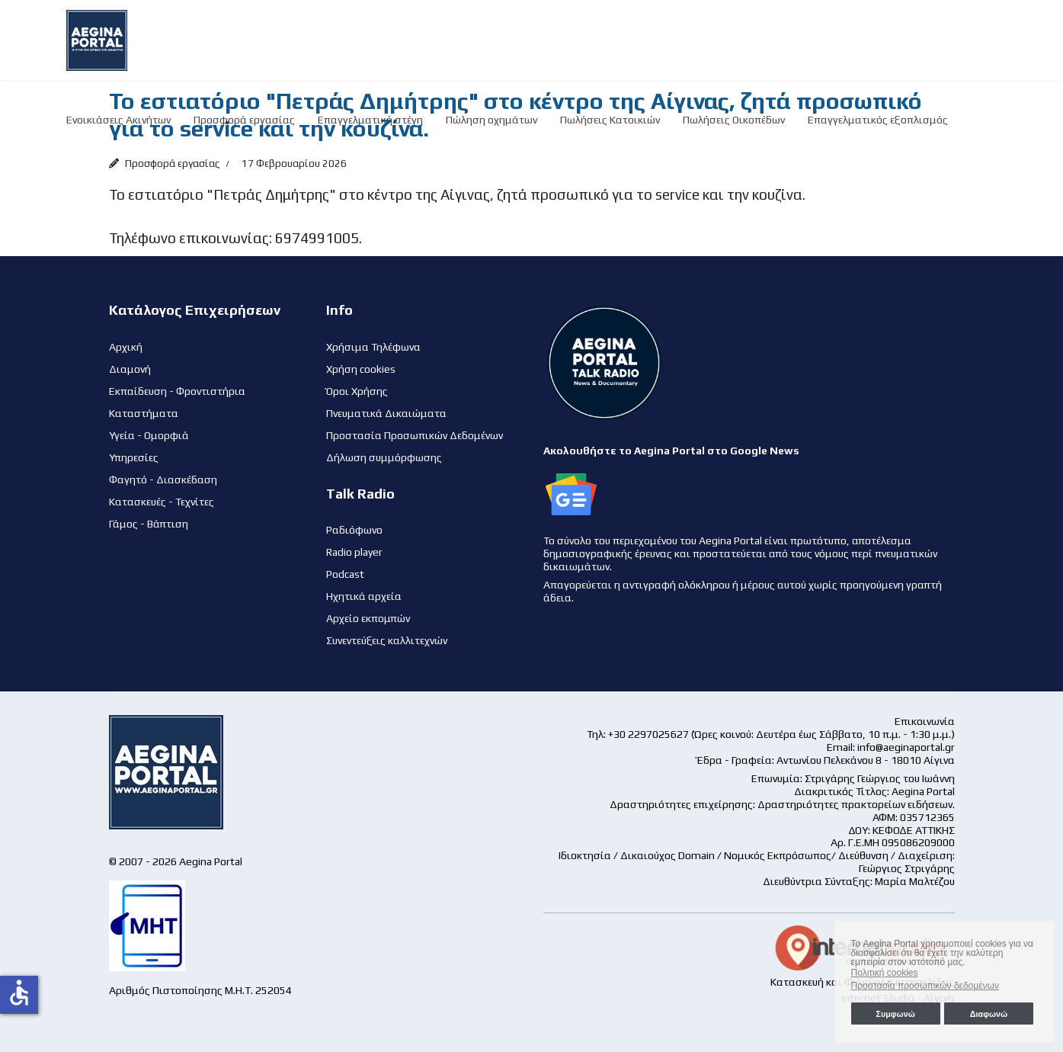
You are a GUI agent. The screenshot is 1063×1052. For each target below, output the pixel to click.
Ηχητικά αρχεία (364, 596)
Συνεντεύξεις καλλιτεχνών (386, 640)
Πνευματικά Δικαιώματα (386, 413)
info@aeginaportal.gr (906, 747)
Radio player (354, 552)
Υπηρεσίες (133, 457)
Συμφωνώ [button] (895, 1013)
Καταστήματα (143, 413)
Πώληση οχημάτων (491, 120)
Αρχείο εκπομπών (368, 618)
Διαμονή (130, 369)
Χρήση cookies (360, 369)
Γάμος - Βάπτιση (148, 523)
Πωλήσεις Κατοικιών (610, 120)
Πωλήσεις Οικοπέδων (734, 120)
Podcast (345, 574)
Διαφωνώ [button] (988, 1013)
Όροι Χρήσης (357, 391)
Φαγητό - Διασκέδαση (163, 479)
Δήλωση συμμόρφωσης (384, 457)
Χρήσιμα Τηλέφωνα (373, 347)
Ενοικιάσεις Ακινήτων (118, 120)
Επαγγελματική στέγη (370, 120)
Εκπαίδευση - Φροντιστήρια (177, 391)
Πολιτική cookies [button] (884, 972)
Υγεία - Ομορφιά (149, 435)
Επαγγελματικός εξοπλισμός (878, 120)
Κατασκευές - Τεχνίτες (161, 501)
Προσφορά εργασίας (244, 120)
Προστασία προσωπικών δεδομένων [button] (925, 985)
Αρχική (125, 347)
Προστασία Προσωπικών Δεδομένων (414, 435)
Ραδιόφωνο (354, 529)
